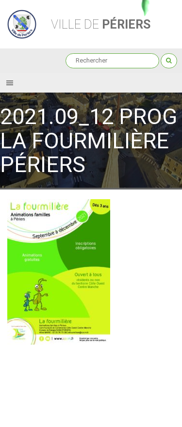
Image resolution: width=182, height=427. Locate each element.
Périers (100, 24)
